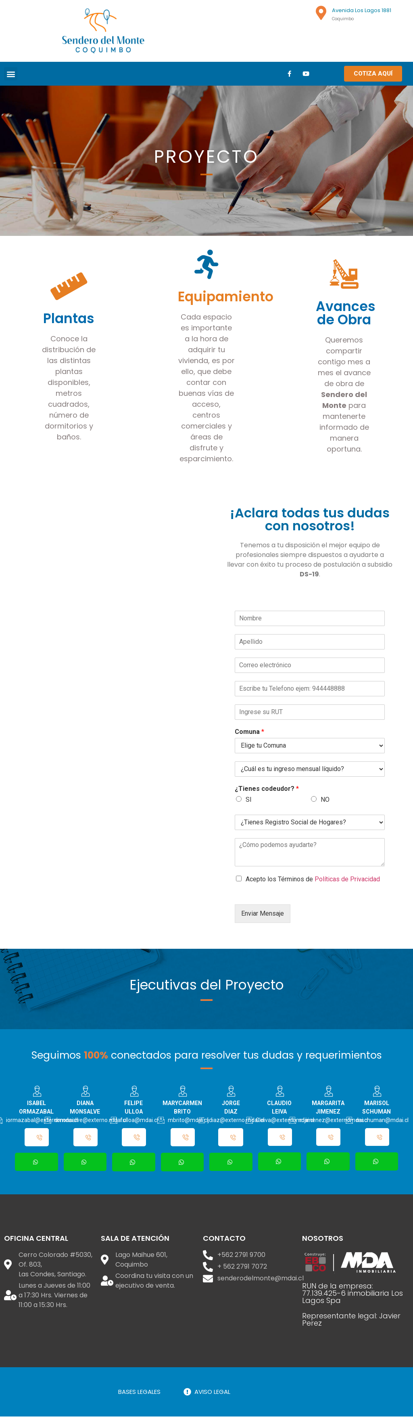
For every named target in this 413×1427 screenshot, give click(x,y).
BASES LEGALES (139, 1402)
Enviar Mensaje (262, 921)
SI (249, 807)
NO (325, 807)
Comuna (249, 739)
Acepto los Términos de (313, 887)
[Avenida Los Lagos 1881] (321, 13)
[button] (10, 73)
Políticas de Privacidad (347, 887)
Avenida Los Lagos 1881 (361, 10)
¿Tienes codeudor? (267, 796)
